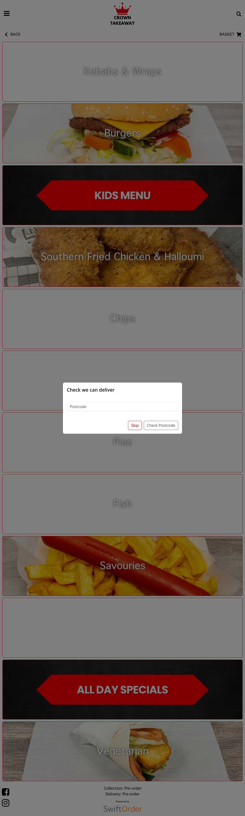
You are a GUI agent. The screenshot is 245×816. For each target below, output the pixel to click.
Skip (135, 425)
